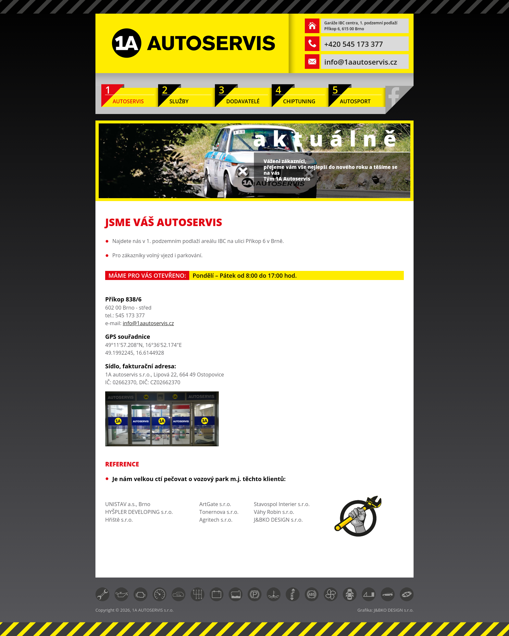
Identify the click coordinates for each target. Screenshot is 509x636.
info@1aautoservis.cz (360, 62)
